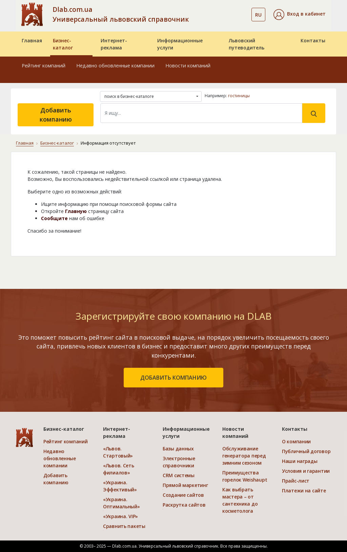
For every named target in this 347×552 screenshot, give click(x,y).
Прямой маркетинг (185, 485)
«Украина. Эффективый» (120, 486)
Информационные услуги (180, 44)
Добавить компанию (56, 114)
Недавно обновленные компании (115, 65)
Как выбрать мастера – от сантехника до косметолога (240, 500)
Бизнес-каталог (63, 44)
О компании (296, 441)
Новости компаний (187, 65)
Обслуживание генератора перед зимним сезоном (244, 455)
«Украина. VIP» (120, 516)
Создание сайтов (183, 495)
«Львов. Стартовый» (118, 452)
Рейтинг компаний (43, 65)
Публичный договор (306, 451)
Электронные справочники (179, 462)
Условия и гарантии (306, 471)
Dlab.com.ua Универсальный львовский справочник (121, 14)
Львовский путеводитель (246, 44)
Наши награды (300, 461)
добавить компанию (173, 377)
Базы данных (178, 448)
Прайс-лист (295, 480)
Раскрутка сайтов (184, 505)
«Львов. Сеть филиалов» (118, 469)
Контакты (313, 40)
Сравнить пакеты (124, 526)
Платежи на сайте (304, 490)
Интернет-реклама (114, 44)
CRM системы (179, 475)
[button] (299, 14)
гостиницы (239, 96)
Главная (32, 40)
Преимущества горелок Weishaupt (244, 476)
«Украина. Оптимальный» (121, 503)
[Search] (201, 113)
